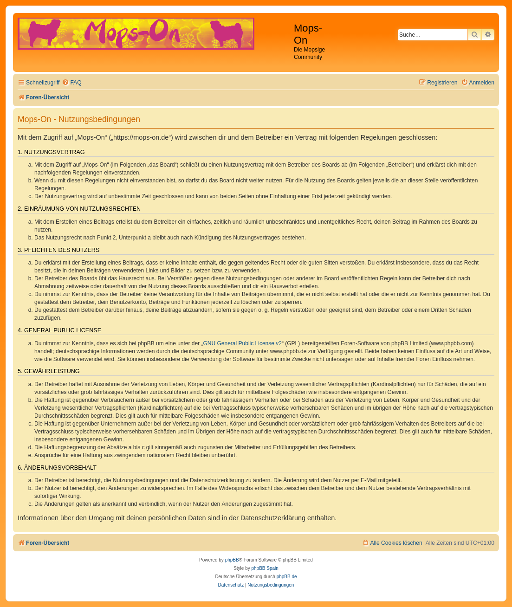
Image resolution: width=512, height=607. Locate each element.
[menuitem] (71, 83)
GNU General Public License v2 (242, 343)
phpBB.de (287, 576)
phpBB (232, 559)
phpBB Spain (264, 568)
